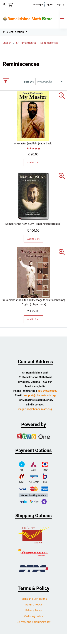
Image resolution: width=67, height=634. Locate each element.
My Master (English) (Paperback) (33, 143)
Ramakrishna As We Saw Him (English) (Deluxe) (33, 223)
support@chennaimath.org (40, 395)
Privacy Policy (33, 610)
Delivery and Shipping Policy (33, 622)
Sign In (49, 4)
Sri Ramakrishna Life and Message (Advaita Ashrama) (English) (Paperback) (33, 302)
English (7, 42)
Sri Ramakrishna (26, 42)
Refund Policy (33, 604)
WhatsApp (38, 4)
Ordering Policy (33, 616)
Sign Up (60, 4)
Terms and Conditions (33, 598)
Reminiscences (49, 42)
